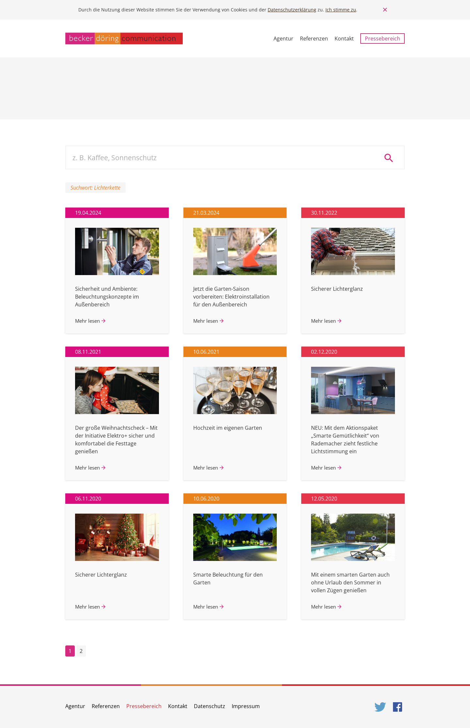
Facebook (399, 707)
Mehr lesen (87, 321)
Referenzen (314, 38)
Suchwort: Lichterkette (95, 187)
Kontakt (344, 38)
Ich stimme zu (340, 10)
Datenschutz (209, 706)
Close (385, 9)
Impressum (246, 706)
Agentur (283, 38)
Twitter (380, 707)
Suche (391, 157)
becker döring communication (124, 38)
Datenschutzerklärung (292, 10)
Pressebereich (382, 38)
